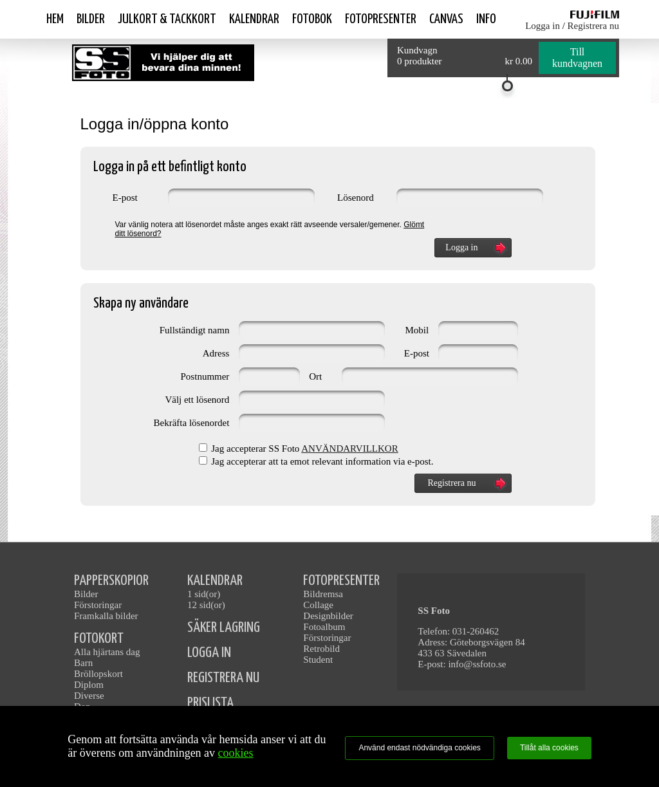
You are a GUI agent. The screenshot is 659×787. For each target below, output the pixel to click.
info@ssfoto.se (477, 664)
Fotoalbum (324, 627)
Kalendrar (254, 19)
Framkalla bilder (106, 616)
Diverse (89, 695)
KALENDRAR (215, 580)
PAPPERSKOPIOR (111, 580)
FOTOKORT (99, 638)
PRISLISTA (210, 703)
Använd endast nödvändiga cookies (419, 747)
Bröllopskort (98, 674)
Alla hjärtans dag (107, 652)
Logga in (542, 26)
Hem (55, 19)
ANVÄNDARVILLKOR (349, 448)
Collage (318, 605)
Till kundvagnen (577, 57)
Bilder (91, 19)
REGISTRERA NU (223, 678)
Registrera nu (593, 26)
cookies (236, 752)
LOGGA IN (209, 652)
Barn (83, 663)
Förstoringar (98, 605)
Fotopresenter (380, 19)
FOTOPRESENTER (341, 580)
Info (486, 19)
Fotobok (312, 19)
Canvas (446, 19)
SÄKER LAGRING (223, 627)
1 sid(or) (203, 594)
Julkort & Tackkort (167, 19)
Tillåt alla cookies (549, 747)
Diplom (89, 685)
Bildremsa (323, 594)
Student (318, 659)
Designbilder (328, 616)
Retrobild (321, 648)
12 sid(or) (206, 605)
